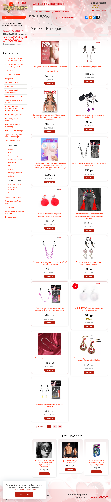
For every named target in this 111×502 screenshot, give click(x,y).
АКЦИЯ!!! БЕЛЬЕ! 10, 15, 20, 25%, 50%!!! (14, 66)
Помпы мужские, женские (12, 120)
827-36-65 (63, 17)
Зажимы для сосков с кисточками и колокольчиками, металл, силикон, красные (89, 216)
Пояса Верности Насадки (13, 188)
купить (50, 83)
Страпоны (9, 86)
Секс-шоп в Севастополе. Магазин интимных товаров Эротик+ (14, 7)
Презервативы (10, 217)
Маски (10, 166)
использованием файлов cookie (24, 490)
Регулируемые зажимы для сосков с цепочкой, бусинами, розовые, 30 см (49, 309)
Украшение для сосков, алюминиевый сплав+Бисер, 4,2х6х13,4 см (89, 359)
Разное (10, 193)
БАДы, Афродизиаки (13, 115)
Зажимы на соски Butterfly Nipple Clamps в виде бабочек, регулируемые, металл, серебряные (49, 117)
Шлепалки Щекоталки (16, 156)
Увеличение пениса (13, 141)
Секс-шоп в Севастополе (39, 24)
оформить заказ (99, 11)
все (60, 426)
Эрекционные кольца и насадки (14, 101)
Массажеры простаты (13, 96)
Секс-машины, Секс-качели (13, 202)
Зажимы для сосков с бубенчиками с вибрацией (89, 116)
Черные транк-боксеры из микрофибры (70, 462)
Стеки (10, 152)
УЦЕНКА (9, 71)
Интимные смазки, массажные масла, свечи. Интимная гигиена (15, 108)
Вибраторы (9, 79)
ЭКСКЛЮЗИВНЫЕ (13, 75)
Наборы (11, 176)
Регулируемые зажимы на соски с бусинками (49, 405)
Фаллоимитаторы (12, 82)
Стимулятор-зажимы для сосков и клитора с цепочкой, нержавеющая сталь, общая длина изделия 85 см (50, 69)
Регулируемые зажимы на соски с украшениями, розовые (89, 263)
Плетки (10, 149)
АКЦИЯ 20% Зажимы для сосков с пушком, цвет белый (89, 309)
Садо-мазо (52, 24)
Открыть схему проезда (12, 44)
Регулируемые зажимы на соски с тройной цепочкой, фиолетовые (50, 263)
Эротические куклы (13, 197)
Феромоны (9, 207)
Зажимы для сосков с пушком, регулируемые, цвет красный (50, 215)
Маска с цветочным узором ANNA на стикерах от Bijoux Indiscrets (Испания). (44, 464)
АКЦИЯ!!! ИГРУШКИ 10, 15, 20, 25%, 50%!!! (14, 60)
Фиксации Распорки (15, 173)
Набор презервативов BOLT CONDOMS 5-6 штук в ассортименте (96, 463)
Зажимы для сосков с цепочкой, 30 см (50, 358)
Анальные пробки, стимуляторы (12, 91)
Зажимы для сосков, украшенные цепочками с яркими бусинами (89, 68)
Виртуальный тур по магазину (13, 17)
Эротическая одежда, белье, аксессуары (13, 136)
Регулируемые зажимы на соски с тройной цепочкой (89, 164)
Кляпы (10, 169)
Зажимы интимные (15, 180)
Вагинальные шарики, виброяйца (14, 126)
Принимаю (24, 494)
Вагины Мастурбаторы (14, 131)
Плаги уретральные (15, 184)
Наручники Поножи (15, 159)
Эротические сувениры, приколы (14, 212)
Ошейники (12, 163)
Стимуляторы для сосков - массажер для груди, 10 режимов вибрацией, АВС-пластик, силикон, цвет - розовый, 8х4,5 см (50, 166)
